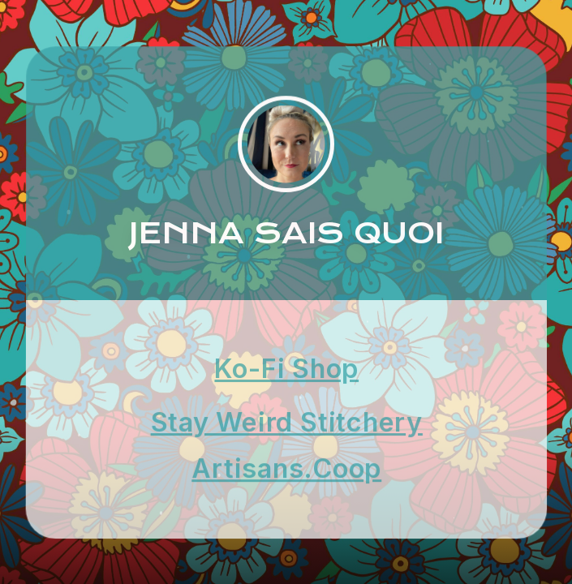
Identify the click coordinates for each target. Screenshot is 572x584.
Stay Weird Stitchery (286, 422)
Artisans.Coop (286, 468)
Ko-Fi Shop (286, 368)
